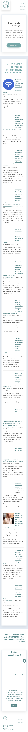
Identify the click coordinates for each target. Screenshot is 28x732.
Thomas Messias (9, 427)
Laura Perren (8, 94)
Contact (20, 722)
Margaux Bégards (9, 600)
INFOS (22, 3)
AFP (6, 352)
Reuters (7, 315)
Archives (20, 719)
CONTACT (22, 9)
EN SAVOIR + (14, 45)
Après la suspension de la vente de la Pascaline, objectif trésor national (19, 344)
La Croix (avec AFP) (9, 277)
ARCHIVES (22, 6)
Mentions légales (9, 729)
